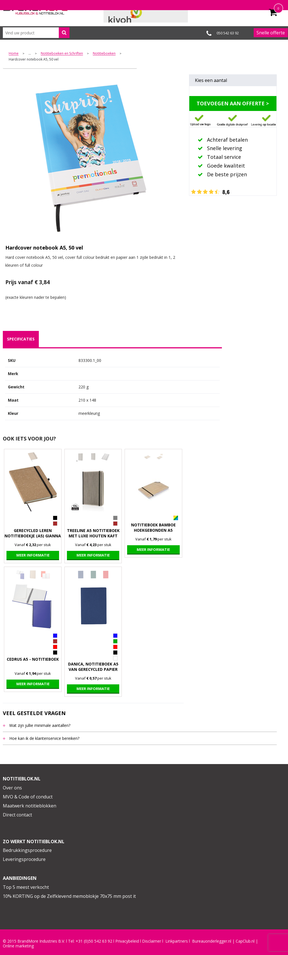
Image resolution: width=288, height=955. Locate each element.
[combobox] (36, 32)
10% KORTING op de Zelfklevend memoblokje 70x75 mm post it (69, 896)
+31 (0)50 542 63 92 (94, 941)
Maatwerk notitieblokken (29, 806)
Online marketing (18, 946)
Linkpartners (176, 941)
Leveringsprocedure (24, 859)
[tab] (21, 339)
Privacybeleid (127, 941)
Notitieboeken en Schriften (62, 53)
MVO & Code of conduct (28, 797)
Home (14, 53)
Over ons (12, 788)
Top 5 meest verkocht (26, 887)
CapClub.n (245, 941)
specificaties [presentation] (21, 339)
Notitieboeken (104, 53)
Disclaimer (151, 941)
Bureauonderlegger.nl (211, 941)
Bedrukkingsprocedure (27, 850)
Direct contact (17, 815)
